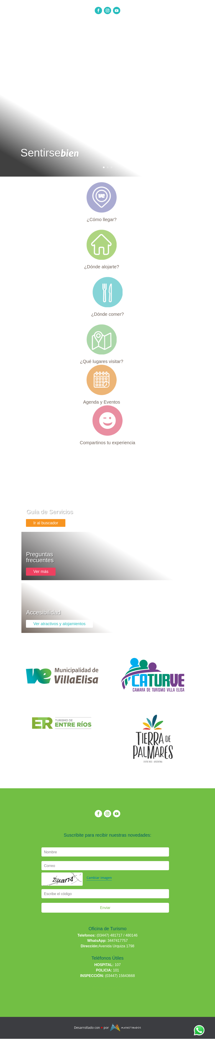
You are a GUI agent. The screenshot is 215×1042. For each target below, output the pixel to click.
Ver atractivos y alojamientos (59, 624)
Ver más (40, 571)
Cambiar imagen (99, 877)
